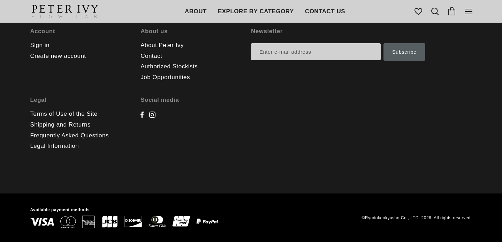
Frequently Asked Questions (69, 135)
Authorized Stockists (169, 66)
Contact (151, 56)
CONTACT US (325, 11)
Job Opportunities (165, 77)
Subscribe (404, 52)
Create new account (58, 56)
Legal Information (54, 146)
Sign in (39, 45)
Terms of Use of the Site (63, 114)
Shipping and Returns (60, 124)
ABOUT (196, 11)
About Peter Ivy (162, 45)
